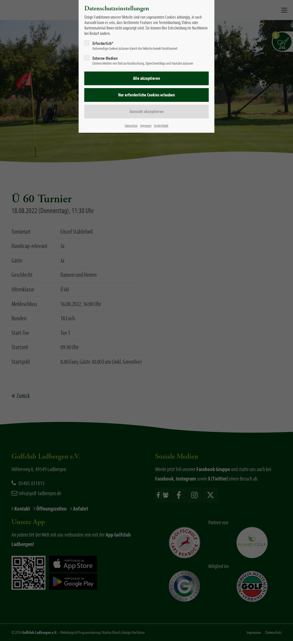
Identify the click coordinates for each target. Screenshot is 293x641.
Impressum (145, 125)
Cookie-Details (161, 125)
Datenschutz (131, 125)
